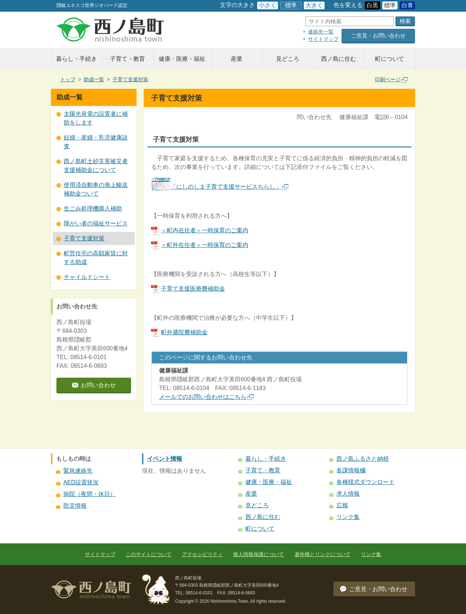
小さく (267, 5)
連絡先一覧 (320, 32)
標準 (291, 5)
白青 (407, 5)
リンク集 (348, 517)
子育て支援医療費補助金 (188, 289)
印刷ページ (391, 79)
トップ (67, 79)
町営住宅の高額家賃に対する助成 (96, 257)
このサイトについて (148, 554)
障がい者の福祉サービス (96, 223)
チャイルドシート (87, 277)
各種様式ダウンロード (365, 482)
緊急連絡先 (77, 471)
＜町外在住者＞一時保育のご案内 (199, 245)
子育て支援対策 (130, 79)
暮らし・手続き (76, 59)
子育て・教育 (127, 59)
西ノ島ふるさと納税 (362, 459)
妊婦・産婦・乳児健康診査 (96, 141)
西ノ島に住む (338, 59)
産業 (236, 59)
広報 (342, 505)
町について (389, 59)
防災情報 (75, 506)
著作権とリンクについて (323, 554)
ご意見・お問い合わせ (378, 35)
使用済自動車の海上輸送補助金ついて (96, 189)
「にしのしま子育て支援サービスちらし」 (229, 187)
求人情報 (348, 494)
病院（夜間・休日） (89, 494)
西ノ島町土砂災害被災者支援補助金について (96, 165)
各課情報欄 (351, 470)
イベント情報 (164, 459)
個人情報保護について (258, 554)
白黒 (372, 5)
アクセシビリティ (202, 554)
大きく (314, 5)
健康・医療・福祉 (182, 59)
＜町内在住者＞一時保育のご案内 (199, 230)
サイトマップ (323, 39)
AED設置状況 (81, 482)
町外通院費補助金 (179, 332)
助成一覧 (94, 79)
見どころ (287, 59)
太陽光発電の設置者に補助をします (96, 118)
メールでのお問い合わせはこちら (206, 397)
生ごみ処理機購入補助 (93, 208)
